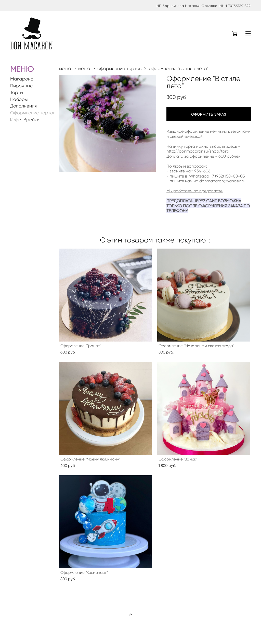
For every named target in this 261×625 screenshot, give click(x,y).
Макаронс (21, 79)
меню (65, 68)
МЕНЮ (22, 69)
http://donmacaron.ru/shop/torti (197, 151)
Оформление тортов (32, 113)
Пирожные (21, 86)
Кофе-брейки (25, 120)
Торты (16, 92)
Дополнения (23, 106)
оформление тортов (119, 68)
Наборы (19, 99)
